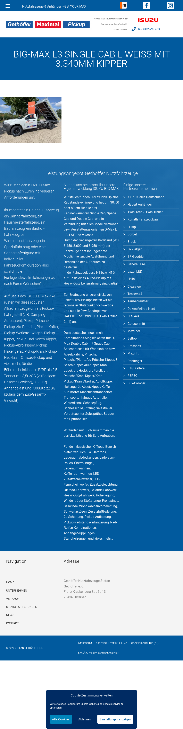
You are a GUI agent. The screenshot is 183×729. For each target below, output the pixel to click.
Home (10, 582)
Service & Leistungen (21, 607)
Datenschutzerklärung (111, 643)
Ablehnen (84, 719)
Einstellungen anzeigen (115, 719)
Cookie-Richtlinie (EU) (144, 643)
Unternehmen (16, 590)
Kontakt (12, 623)
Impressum (85, 643)
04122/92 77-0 (151, 28)
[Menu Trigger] (8, 6)
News (10, 615)
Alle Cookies (61, 719)
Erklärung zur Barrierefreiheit (98, 652)
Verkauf (12, 598)
